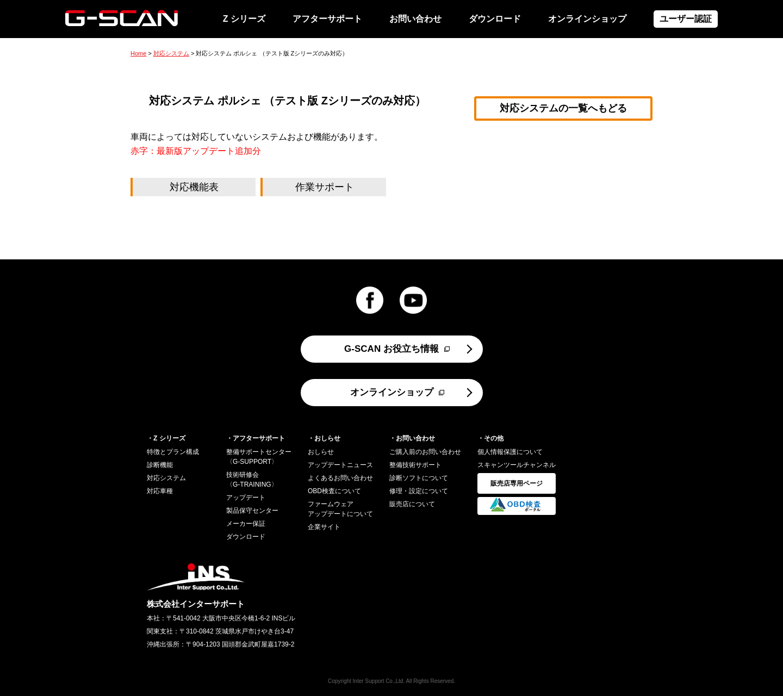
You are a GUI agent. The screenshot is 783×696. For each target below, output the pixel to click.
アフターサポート (327, 18)
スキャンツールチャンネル (516, 465)
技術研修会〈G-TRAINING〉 (252, 479)
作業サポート (324, 187)
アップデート (245, 497)
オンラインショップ (587, 18)
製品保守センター (252, 510)
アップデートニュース (340, 465)
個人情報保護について (510, 452)
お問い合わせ (415, 18)
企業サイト (324, 527)
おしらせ (321, 452)
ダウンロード (495, 18)
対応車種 (160, 491)
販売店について (412, 504)
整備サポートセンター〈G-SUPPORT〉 (258, 456)
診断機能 (160, 465)
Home (138, 53)
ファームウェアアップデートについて (340, 509)
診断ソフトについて (418, 478)
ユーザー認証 (686, 18)
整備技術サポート (415, 465)
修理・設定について (418, 491)
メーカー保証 (245, 523)
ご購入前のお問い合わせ (425, 452)
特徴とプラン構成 (173, 452)
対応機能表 (194, 187)
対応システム (171, 53)
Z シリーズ (244, 18)
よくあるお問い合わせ (340, 478)
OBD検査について (334, 491)
